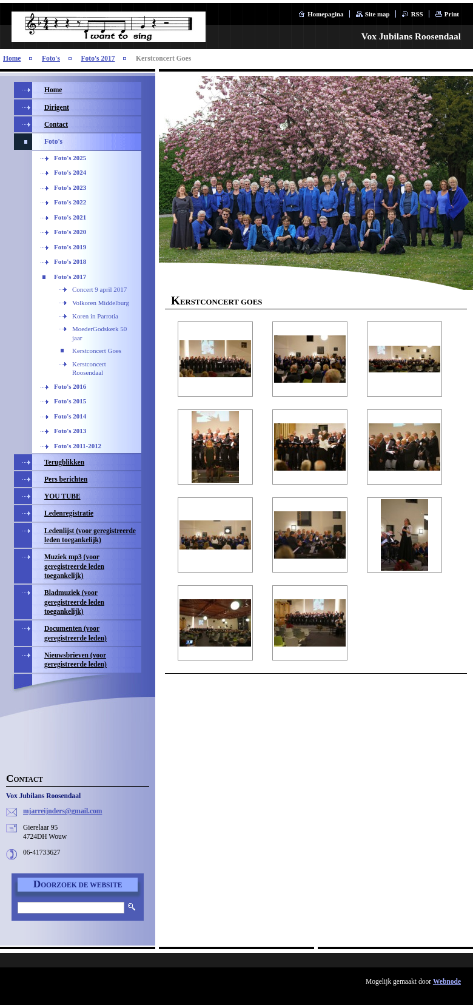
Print (451, 14)
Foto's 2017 (98, 58)
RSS (417, 14)
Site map (377, 14)
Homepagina (325, 14)
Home (12, 58)
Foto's (51, 58)
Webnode (447, 981)
